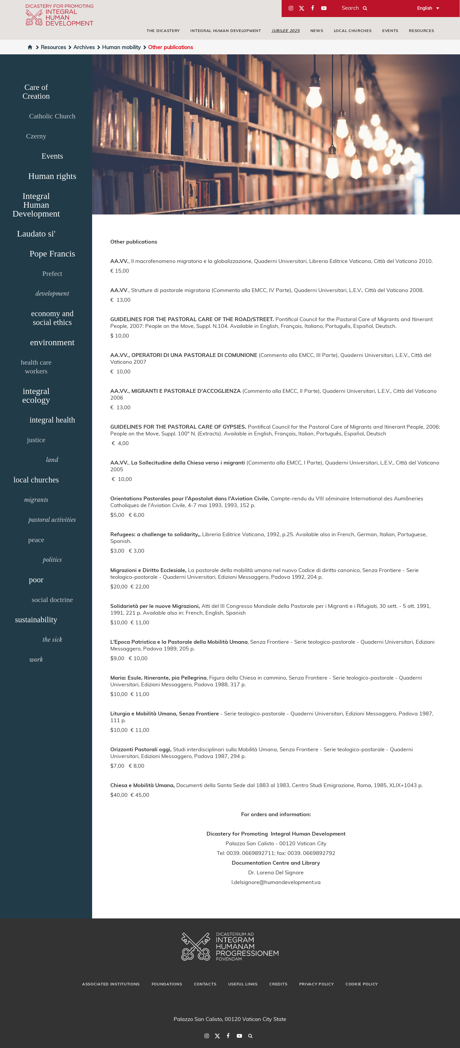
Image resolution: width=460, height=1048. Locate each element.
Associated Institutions (111, 984)
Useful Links (243, 984)
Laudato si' (36, 233)
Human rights (52, 176)
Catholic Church (52, 116)
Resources (421, 30)
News (316, 30)
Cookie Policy (362, 984)
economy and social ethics (52, 318)
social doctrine (52, 599)
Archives (81, 47)
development (52, 293)
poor (36, 579)
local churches (353, 30)
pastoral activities (52, 519)
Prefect (52, 273)
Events (390, 30)
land (52, 459)
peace (36, 540)
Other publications (167, 47)
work (36, 659)
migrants (36, 499)
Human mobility (118, 47)
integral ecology (36, 395)
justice (36, 440)
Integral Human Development (225, 30)
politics (52, 559)
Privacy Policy (316, 984)
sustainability (36, 619)
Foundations (167, 984)
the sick (52, 639)
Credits (278, 984)
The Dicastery (163, 30)
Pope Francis (52, 253)
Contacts (205, 984)
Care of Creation (36, 91)
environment (52, 342)
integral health (52, 419)
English (424, 8)
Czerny (36, 136)
